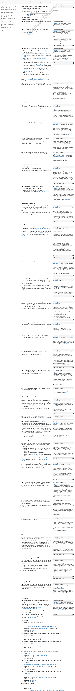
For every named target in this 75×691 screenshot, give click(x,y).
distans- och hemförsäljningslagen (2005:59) (34, 64)
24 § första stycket (44, 463)
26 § (22, 482)
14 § (22, 278)
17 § (22, 335)
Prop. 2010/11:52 (56, 280)
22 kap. (36, 607)
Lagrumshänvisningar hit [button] (58, 45)
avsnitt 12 (64, 588)
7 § (22, 138)
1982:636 (43, 68)
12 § (22, 227)
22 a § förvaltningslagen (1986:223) (59, 609)
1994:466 (24, 153)
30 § (22, 560)
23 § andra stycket (38, 454)
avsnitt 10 (55, 405)
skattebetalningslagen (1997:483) (30, 608)
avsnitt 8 (63, 233)
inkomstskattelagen (64, 59)
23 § (22, 421)
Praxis (35, 1)
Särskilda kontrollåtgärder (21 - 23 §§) (8, 19)
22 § (22, 416)
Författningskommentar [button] (58, 21)
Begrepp (41, 1)
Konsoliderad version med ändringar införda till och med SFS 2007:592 (40, 626)
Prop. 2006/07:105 (56, 23)
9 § (22, 167)
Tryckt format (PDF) (28, 625)
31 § (22, 584)
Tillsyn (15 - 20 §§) (5, 16)
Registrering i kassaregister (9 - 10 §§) (8, 10)
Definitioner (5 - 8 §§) (5, 7)
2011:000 (57, 236)
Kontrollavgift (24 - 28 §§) (6, 21)
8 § (22, 152)
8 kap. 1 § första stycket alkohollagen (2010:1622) (35, 79)
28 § (22, 518)
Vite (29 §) (3, 22)
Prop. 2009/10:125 (42, 655)
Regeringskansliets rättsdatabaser (38, 15)
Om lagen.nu (33, 690)
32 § (22, 600)
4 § (22, 83)
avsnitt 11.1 (66, 530)
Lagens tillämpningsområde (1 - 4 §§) (9, 6)
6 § (22, 122)
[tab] (63, 6)
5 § (22, 105)
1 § (22, 21)
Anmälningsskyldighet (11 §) (7, 12)
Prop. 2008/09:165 (43, 646)
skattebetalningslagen (26, 616)
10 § (22, 186)
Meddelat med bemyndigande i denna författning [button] (61, 7)
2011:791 (27, 234)
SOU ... (68, 134)
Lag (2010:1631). (43, 80)
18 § (22, 350)
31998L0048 (33, 630)
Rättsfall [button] (55, 255)
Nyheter (47, 1)
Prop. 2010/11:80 (56, 228)
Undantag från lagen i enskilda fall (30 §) (8, 25)
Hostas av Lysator (60, 690)
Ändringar (3, 30)
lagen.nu (3, 2)
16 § (22, 323)
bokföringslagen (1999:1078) (42, 191)
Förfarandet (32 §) (5, 29)
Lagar (9, 1)
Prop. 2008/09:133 (43, 638)
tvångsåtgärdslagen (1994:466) (61, 156)
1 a (39, 607)
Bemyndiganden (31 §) (6, 27)
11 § (22, 206)
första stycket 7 (27, 78)
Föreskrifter (29, 1)
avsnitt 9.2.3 (66, 392)
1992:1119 (70, 246)
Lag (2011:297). (40, 290)
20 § (22, 388)
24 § (22, 443)
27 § (22, 500)
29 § (22, 537)
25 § (22, 463)
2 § (22, 29)
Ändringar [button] (55, 63)
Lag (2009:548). (41, 467)
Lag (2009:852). (34, 617)
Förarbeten (21, 1)
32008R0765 (33, 680)
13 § (22, 261)
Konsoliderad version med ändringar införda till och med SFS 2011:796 (40, 675)
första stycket (32, 436)
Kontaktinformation (50, 690)
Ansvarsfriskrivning (41, 690)
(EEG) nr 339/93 (44, 232)
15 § (22, 302)
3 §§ (36, 83)
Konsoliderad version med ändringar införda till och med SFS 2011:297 (40, 664)
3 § (31, 32)
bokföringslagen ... (66, 199)
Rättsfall (15, 1)
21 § (22, 399)
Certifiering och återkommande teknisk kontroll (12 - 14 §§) (7, 14)
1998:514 (30, 74)
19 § (22, 370)
